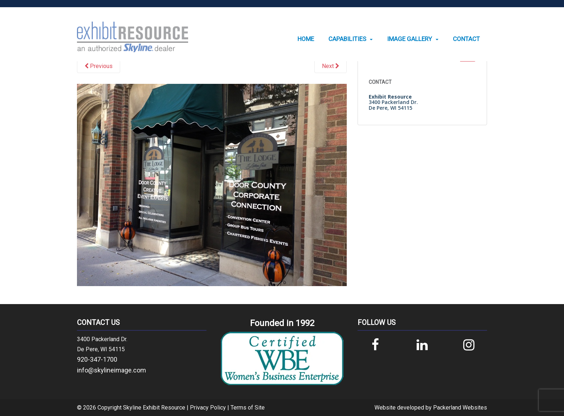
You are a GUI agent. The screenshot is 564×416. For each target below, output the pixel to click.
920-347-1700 (97, 359)
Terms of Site (248, 407)
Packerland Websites (460, 407)
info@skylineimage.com (111, 370)
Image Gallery (409, 39)
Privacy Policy (208, 407)
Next (330, 66)
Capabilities (347, 39)
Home (305, 39)
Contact (466, 39)
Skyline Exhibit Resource (154, 407)
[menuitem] (306, 39)
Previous (99, 66)
